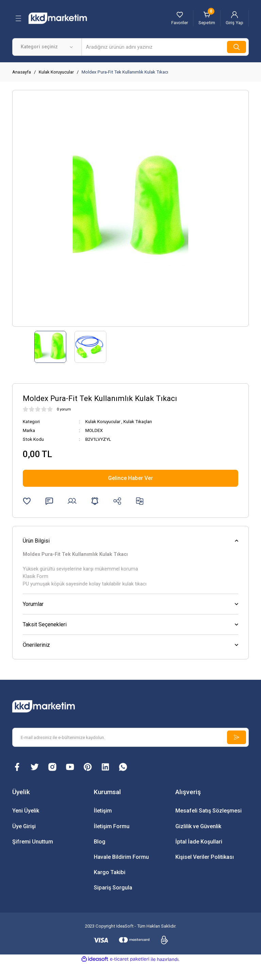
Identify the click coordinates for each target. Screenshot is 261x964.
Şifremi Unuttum (32, 841)
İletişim (103, 810)
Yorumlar (33, 604)
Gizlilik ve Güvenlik (198, 826)
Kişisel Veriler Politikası (204, 857)
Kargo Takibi (109, 872)
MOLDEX (94, 430)
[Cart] (206, 18)
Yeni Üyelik (25, 810)
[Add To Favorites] (27, 501)
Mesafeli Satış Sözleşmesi (208, 810)
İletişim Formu (111, 826)
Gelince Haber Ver (130, 478)
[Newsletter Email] (130, 737)
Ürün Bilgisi (36, 540)
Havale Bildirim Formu (121, 857)
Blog (99, 841)
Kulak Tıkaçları (137, 421)
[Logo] (65, 18)
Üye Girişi (24, 826)
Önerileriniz (36, 645)
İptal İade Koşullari (198, 841)
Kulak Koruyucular (102, 421)
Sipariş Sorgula (113, 887)
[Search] (165, 47)
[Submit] (236, 737)
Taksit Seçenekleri (45, 624)
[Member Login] (234, 18)
